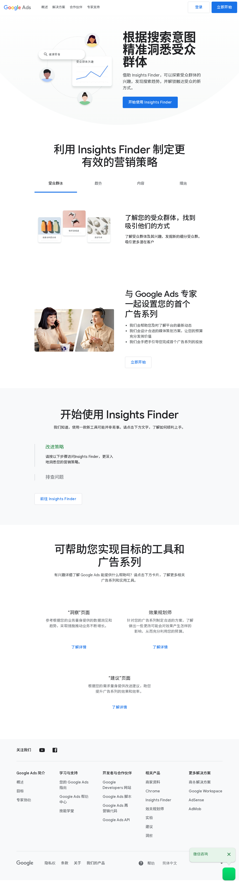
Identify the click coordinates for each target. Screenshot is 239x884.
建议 (149, 830)
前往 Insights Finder (58, 501)
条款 (64, 867)
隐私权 (50, 867)
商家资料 (153, 786)
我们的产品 (96, 867)
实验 (149, 822)
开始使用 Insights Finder (150, 102)
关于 (77, 867)
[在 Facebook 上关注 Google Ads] (54, 754)
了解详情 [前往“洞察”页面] (78, 651)
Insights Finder (158, 804)
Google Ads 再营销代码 (115, 812)
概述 (20, 786)
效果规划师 (155, 813)
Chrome (153, 795)
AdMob (195, 813)
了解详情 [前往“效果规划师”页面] (160, 651)
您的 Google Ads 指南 (73, 789)
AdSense (196, 804)
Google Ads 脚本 (117, 800)
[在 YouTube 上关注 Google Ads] (42, 754)
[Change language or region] (193, 867)
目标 (20, 795)
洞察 (149, 839)
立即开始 (224, 7)
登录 (199, 7)
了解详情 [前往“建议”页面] (119, 711)
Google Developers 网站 (117, 789)
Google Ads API (116, 824)
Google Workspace (205, 795)
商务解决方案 (200, 786)
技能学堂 (66, 815)
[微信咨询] (229, 874)
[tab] (56, 183)
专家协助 (23, 804)
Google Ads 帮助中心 (73, 803)
